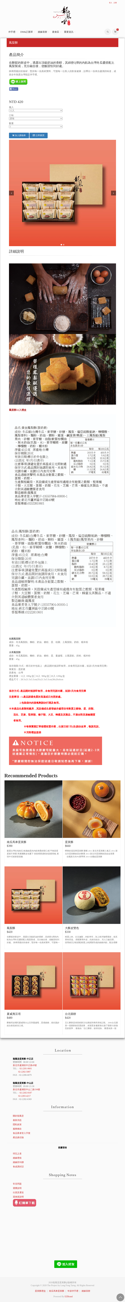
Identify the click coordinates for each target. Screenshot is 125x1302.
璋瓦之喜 (17, 1153)
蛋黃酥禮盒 (40, 1291)
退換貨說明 (18, 1197)
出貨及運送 (18, 1192)
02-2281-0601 (26, 1068)
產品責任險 (18, 1137)
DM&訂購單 (26, 32)
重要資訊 (68, 32)
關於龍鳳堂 (18, 1116)
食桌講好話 (18, 1166)
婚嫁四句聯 (18, 1162)
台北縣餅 (70, 1013)
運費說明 (17, 1188)
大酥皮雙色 (72, 928)
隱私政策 (17, 1124)
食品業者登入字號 (21, 1133)
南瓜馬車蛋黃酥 (16, 842)
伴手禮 (11, 32)
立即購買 (38, 135)
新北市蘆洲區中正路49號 (25, 1065)
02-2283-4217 (24, 1096)
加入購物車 (19, 135)
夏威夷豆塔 (14, 1013)
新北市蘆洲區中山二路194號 (26, 1089)
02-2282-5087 (24, 1072)
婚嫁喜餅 (42, 32)
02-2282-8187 (26, 1093)
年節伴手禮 (72, 1291)
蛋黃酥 (69, 842)
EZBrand (69, 1296)
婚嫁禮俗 (17, 1158)
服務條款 (17, 1129)
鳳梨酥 (11, 928)
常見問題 (17, 1184)
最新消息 (17, 1120)
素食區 (55, 32)
